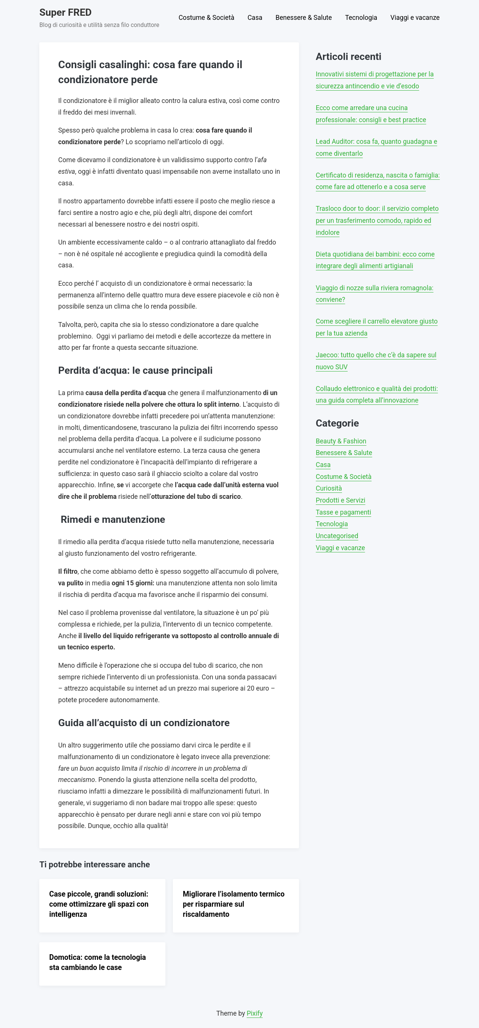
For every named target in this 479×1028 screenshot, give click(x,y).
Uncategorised (337, 536)
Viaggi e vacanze (415, 17)
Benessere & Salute (303, 17)
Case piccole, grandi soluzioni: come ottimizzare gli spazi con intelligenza (99, 904)
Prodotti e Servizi (340, 500)
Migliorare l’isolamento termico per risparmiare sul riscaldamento (234, 904)
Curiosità (329, 488)
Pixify (255, 1013)
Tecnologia (361, 17)
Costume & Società (206, 17)
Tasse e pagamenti (343, 512)
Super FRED (65, 12)
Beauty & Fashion (341, 441)
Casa (254, 17)
